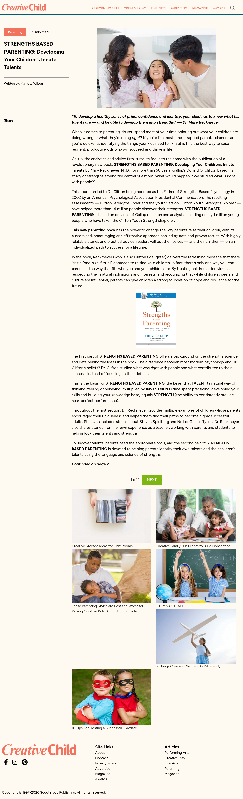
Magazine (200, 8)
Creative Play (135, 8)
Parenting (178, 8)
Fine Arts (158, 8)
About (100, 752)
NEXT (152, 479)
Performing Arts (105, 8)
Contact (101, 758)
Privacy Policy (106, 763)
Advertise (102, 768)
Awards (219, 8)
